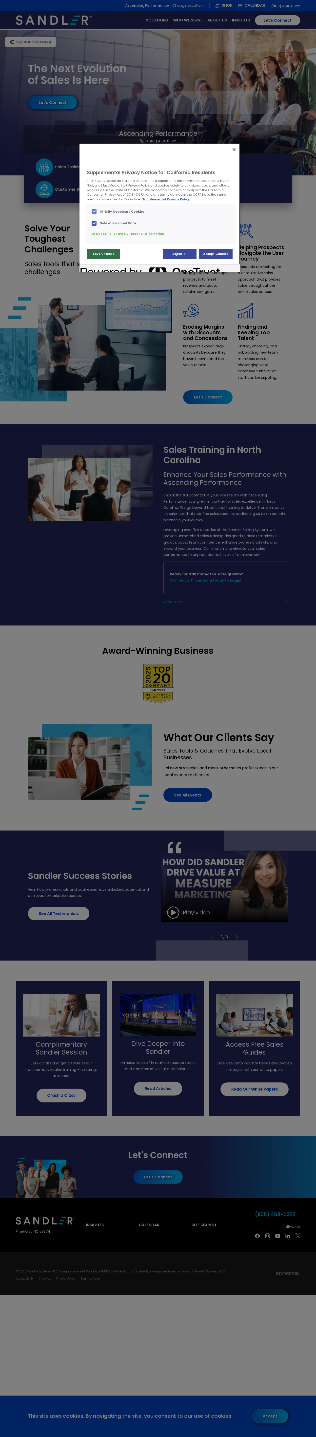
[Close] (234, 149)
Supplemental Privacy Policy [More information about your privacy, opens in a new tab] (166, 199)
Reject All (179, 254)
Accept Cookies (216, 254)
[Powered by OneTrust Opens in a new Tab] (98, 269)
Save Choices (104, 254)
